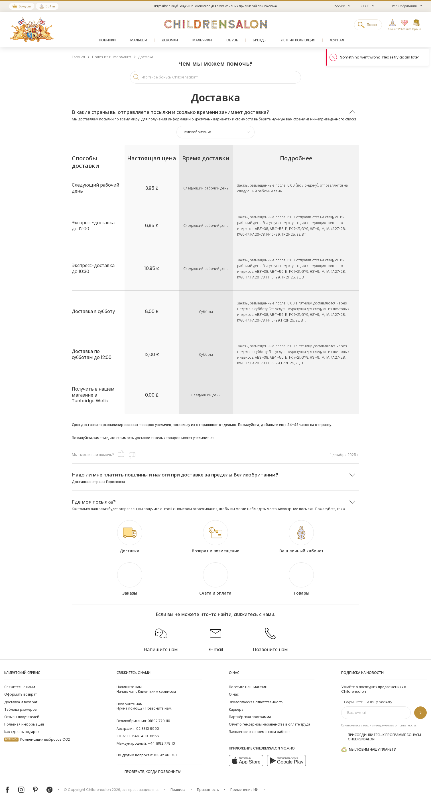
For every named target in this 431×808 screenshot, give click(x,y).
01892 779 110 (159, 720)
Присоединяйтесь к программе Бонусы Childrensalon (381, 737)
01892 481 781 (165, 755)
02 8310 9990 (147, 728)
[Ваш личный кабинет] (301, 537)
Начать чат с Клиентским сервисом (146, 689)
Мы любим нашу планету (368, 749)
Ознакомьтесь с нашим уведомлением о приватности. (378, 725)
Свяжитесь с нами (19, 686)
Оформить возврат (20, 694)
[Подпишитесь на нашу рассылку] (420, 712)
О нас (234, 694)
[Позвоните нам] (270, 637)
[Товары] (301, 579)
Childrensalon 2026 (103, 789)
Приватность (208, 789)
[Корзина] (416, 25)
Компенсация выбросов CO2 (37, 739)
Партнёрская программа (250, 716)
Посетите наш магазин (248, 686)
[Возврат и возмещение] (215, 537)
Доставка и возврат (20, 702)
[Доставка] (130, 537)
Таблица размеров (20, 709)
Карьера (236, 709)
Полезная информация (24, 724)
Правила (177, 789)
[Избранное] (403, 25)
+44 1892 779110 (161, 743)
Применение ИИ (244, 789)
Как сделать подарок (21, 731)
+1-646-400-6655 (143, 736)
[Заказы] (130, 579)
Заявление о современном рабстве (259, 731)
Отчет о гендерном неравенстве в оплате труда (269, 724)
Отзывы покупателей (21, 716)
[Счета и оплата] (215, 579)
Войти (50, 6)
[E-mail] (215, 637)
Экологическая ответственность (256, 702)
